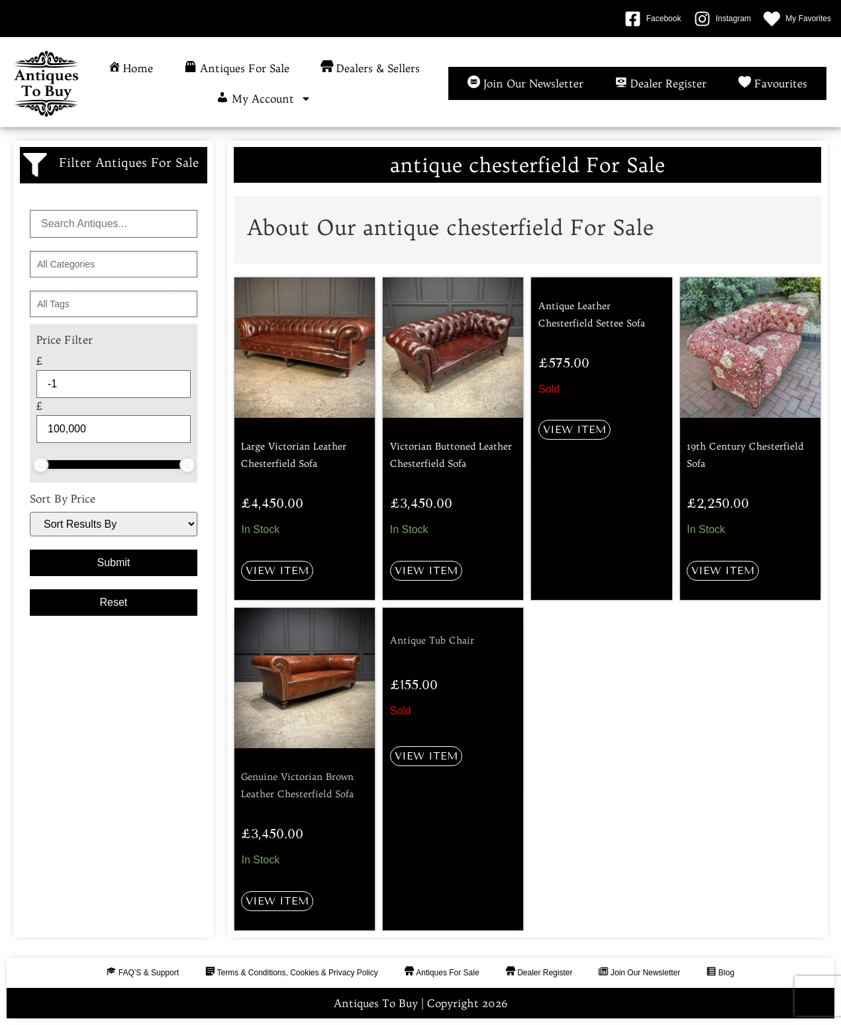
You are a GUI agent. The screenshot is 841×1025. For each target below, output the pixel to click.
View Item (277, 570)
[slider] (40, 465)
